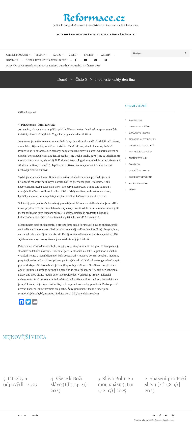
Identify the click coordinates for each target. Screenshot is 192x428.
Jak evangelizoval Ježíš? (142, 145)
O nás (35, 415)
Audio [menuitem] (57, 55)
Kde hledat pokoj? (138, 183)
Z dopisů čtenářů (138, 158)
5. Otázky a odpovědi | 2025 (20, 381)
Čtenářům (134, 164)
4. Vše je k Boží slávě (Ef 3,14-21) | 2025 (70, 384)
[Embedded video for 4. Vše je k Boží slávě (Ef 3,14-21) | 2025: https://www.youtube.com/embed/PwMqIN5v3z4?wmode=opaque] (72, 359)
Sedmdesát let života (140, 177)
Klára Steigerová (27, 112)
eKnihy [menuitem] (89, 55)
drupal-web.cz (168, 420)
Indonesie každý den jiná (142, 139)
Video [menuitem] (72, 55)
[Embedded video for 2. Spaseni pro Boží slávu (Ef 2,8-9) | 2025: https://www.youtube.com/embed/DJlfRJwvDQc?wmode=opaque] (167, 359)
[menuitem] (75, 60)
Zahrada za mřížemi (139, 126)
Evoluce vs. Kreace (139, 133)
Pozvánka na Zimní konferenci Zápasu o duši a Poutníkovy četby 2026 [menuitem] (53, 65)
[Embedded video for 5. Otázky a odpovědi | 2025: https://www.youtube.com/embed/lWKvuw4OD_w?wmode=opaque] (25, 359)
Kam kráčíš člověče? (140, 152)
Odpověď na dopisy (139, 171)
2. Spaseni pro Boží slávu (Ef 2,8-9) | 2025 (165, 384)
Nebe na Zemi (135, 120)
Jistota (132, 189)
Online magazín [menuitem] (17, 55)
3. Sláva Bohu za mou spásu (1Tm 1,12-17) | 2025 (116, 384)
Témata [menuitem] (40, 55)
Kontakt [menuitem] (12, 60)
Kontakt (23, 415)
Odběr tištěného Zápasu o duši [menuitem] (46, 60)
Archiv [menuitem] (106, 55)
